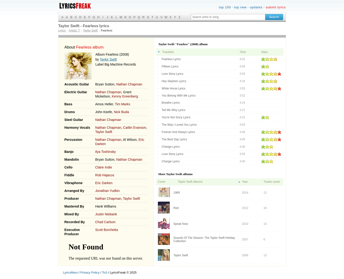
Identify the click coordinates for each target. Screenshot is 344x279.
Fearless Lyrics (171, 59)
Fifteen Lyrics (170, 66)
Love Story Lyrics (172, 73)
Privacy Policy (90, 272)
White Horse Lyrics (173, 88)
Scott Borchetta (106, 230)
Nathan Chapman (129, 84)
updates (256, 7)
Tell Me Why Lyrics (173, 110)
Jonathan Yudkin (107, 191)
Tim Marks (122, 104)
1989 (177, 192)
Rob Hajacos (104, 175)
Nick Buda (121, 112)
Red (176, 208)
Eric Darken (104, 183)
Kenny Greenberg (125, 96)
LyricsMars (70, 272)
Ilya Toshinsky (105, 152)
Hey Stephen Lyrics (174, 81)
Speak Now (181, 224)
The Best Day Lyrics (174, 139)
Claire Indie (103, 167)
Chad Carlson (105, 222)
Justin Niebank (106, 214)
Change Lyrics (171, 146)
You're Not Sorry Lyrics (176, 117)
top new (240, 7)
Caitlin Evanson (134, 127)
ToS (104, 272)
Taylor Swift (108, 59)
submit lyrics (276, 7)
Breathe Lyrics (171, 102)
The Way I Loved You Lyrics (179, 124)
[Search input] (228, 17)
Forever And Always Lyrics (178, 132)
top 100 (225, 7)
